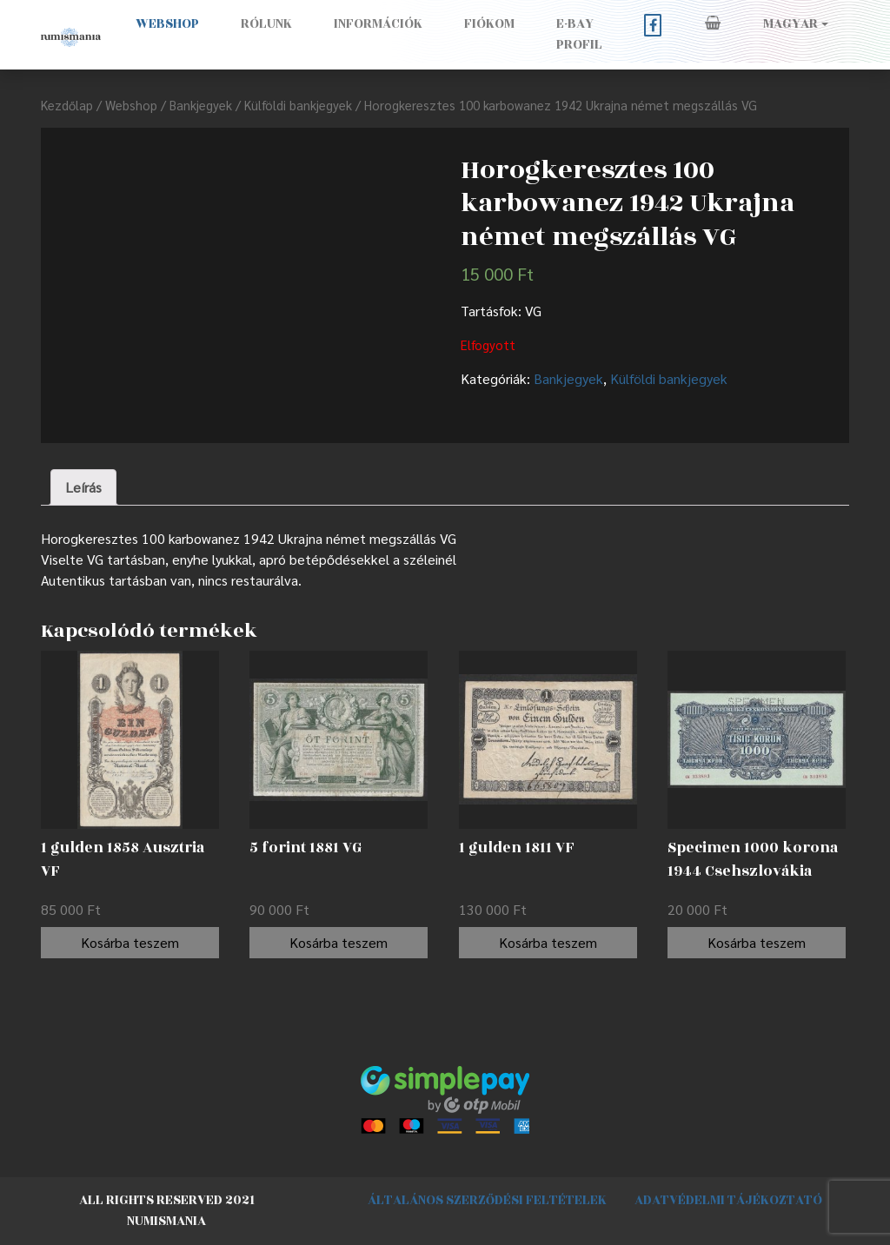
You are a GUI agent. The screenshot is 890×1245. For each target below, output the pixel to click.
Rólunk (266, 24)
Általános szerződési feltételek (487, 1200)
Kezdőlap (67, 104)
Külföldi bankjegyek (298, 104)
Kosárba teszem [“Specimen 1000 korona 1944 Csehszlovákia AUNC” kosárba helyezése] (756, 942)
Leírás (83, 487)
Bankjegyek (200, 104)
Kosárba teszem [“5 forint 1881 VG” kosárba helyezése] (338, 942)
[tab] (83, 487)
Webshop (167, 24)
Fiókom (489, 24)
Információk (378, 24)
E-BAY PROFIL (579, 34)
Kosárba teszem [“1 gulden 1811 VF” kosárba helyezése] (548, 942)
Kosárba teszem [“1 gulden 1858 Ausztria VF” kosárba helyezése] (130, 942)
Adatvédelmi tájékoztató (728, 1200)
